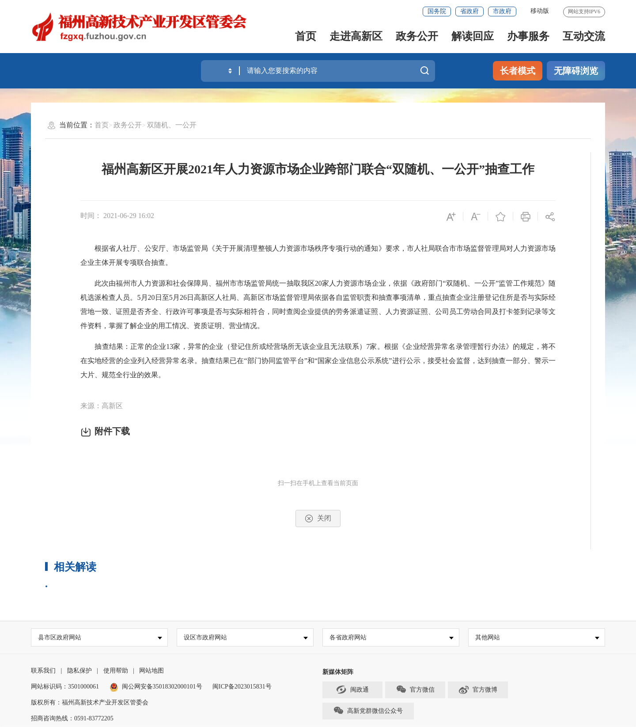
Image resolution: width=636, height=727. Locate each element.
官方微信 (415, 690)
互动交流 (584, 36)
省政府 (469, 11)
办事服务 (528, 36)
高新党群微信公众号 (368, 711)
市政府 (502, 11)
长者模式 (517, 71)
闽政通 (352, 690)
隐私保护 (79, 671)
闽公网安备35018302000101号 (162, 687)
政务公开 (417, 36)
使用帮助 (115, 671)
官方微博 (477, 690)
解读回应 (472, 36)
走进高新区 (355, 36)
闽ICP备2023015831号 (242, 687)
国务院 (437, 11)
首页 (305, 36)
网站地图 (151, 671)
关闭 (318, 518)
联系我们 (43, 671)
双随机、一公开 (172, 125)
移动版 (539, 11)
